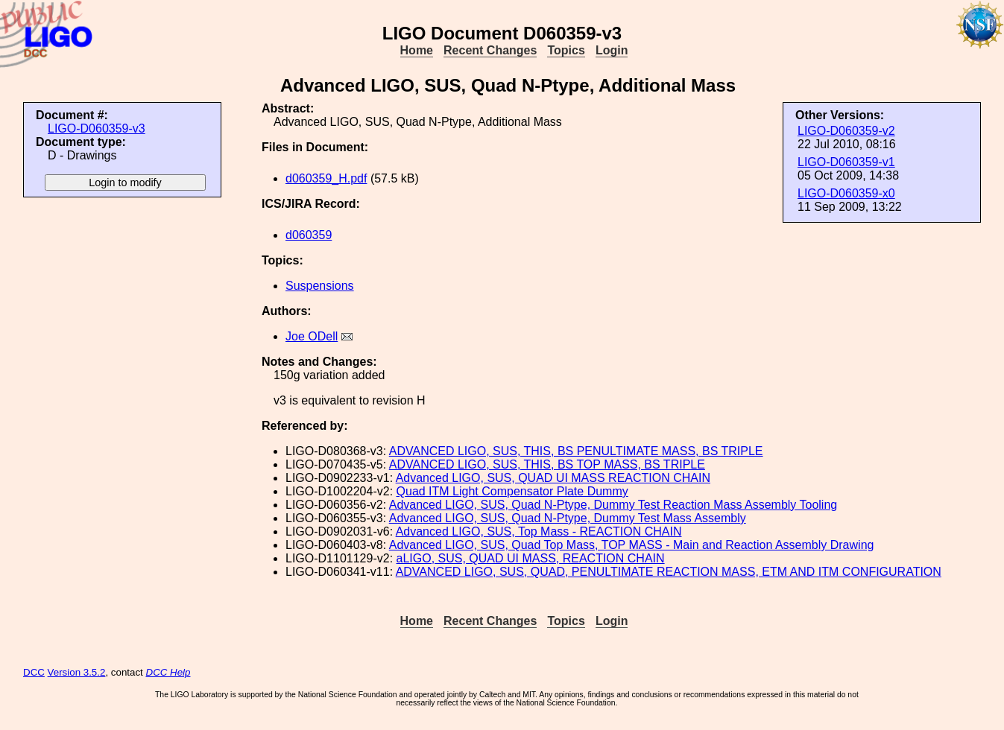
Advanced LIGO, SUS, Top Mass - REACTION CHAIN (539, 531)
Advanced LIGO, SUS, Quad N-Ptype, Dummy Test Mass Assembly (567, 518)
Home (416, 50)
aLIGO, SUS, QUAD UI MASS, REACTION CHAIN (531, 558)
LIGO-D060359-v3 (96, 128)
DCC (34, 672)
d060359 (308, 235)
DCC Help (168, 672)
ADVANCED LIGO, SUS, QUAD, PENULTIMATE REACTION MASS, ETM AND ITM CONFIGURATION (668, 571)
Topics (565, 50)
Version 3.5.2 (77, 672)
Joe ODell (311, 336)
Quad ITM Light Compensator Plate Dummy (512, 491)
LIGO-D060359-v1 (846, 162)
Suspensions (319, 285)
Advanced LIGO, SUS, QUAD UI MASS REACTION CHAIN (553, 478)
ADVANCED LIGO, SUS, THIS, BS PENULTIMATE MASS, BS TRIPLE (576, 451)
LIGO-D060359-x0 (846, 193)
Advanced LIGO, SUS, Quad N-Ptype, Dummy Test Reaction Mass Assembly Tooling (613, 504)
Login (612, 50)
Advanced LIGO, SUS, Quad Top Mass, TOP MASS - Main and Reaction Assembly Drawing (631, 545)
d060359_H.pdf (326, 178)
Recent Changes (490, 50)
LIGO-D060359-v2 (846, 130)
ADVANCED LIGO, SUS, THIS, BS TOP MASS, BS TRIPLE (547, 464)
